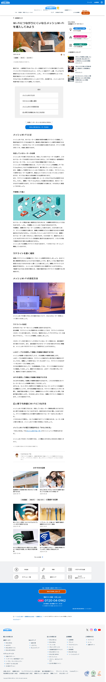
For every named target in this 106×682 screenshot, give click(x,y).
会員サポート (91, 644)
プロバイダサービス (54, 647)
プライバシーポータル (62, 671)
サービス (89, 2)
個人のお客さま (8, 637)
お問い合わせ (6, 671)
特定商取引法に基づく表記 (10, 673)
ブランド (71, 642)
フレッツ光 (52, 644)
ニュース (71, 647)
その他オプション (10, 666)
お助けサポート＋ (10, 656)
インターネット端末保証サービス (14, 659)
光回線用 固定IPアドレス (55, 649)
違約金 (51, 588)
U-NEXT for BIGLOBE (12, 663)
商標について (53, 673)
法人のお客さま (51, 637)
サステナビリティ (73, 644)
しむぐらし (34, 645)
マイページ (91, 640)
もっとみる (37, 557)
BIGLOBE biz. (53, 640)
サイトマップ (17, 619)
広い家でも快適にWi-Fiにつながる (33, 112)
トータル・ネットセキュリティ (14, 661)
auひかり (8, 645)
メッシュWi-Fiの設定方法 (31, 107)
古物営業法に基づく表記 (25, 673)
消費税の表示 (15, 671)
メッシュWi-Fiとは (29, 95)
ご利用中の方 (89, 637)
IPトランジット (53, 657)
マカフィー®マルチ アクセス (56, 660)
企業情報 (96, 2)
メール (89, 642)
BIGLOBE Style (73, 652)
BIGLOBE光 (9, 643)
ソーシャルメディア (74, 654)
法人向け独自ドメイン (55, 663)
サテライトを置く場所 (30, 101)
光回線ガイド (19, 18)
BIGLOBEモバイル (11, 648)
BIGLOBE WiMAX (10, 650)
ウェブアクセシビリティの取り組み (30, 671)
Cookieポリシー (74, 671)
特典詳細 (47, 588)
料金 (43, 588)
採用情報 (71, 649)
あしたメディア (35, 648)
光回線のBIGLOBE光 (29, 616)
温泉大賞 (33, 643)
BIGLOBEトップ (63, 673)
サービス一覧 (20, 616)
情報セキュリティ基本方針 (41, 673)
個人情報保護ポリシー (48, 671)
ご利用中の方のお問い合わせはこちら (52, 605)
